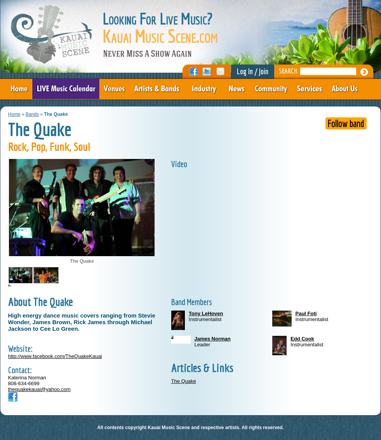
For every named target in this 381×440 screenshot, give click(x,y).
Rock (17, 146)
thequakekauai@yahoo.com (39, 389)
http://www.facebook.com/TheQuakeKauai (55, 356)
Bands (32, 114)
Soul (82, 146)
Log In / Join (252, 71)
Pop (38, 146)
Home (14, 114)
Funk (60, 146)
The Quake (183, 381)
